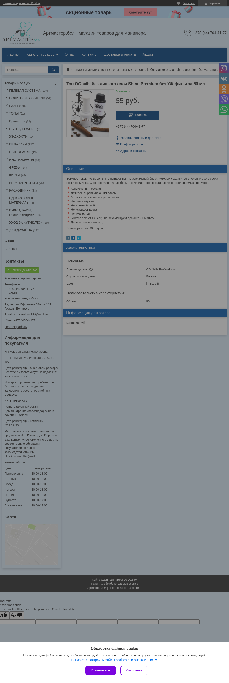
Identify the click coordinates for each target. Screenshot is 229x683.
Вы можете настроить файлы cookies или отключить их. (112, 660)
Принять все (100, 670)
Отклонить (134, 670)
